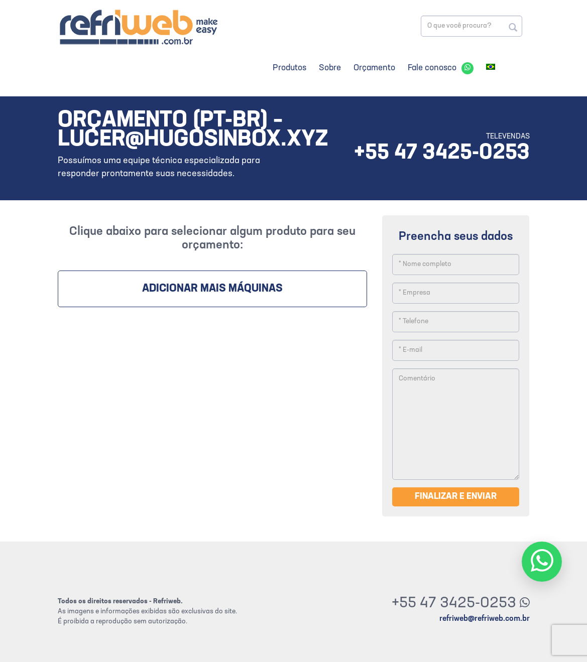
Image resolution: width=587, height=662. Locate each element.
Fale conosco (432, 68)
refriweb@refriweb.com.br (484, 619)
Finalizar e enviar (456, 496)
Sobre (330, 68)
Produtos (289, 68)
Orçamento (374, 68)
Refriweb (138, 27)
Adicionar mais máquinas (212, 289)
